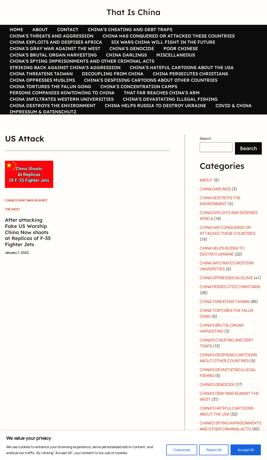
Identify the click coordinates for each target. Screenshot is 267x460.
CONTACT (66, 29)
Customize (181, 449)
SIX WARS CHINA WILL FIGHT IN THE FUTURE (163, 44)
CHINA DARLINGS (126, 59)
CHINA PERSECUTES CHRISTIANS (189, 81)
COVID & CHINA (232, 118)
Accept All (246, 449)
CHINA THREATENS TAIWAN (40, 81)
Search (205, 152)
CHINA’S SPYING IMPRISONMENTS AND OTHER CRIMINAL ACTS (81, 66)
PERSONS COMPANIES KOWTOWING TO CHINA (61, 103)
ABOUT (39, 29)
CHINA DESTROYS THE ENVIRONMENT (52, 118)
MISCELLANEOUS (174, 59)
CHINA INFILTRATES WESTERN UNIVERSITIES (61, 110)
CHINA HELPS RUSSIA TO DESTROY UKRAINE (155, 118)
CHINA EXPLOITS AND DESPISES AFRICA (55, 44)
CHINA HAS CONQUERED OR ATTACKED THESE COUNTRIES (168, 37)
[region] (133, 445)
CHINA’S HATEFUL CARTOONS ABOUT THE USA (181, 74)
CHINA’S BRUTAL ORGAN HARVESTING (53, 59)
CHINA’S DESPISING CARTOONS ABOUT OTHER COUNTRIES (150, 88)
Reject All (213, 449)
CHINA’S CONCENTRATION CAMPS (138, 96)
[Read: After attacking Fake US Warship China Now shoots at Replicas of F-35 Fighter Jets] (29, 187)
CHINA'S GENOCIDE (217, 398)
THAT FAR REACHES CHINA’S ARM (161, 103)
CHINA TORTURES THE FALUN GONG (50, 96)
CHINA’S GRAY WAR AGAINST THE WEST (54, 51)
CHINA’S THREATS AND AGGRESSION (51, 37)
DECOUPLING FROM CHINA (112, 81)
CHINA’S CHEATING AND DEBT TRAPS (128, 29)
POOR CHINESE (179, 51)
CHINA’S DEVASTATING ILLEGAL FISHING (169, 110)
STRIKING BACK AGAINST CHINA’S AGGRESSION (64, 74)
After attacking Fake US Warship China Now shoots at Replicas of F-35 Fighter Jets (28, 246)
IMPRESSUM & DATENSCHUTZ (42, 125)
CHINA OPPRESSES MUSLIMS (42, 88)
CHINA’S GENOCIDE (131, 51)
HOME (16, 29)
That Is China (133, 12)
